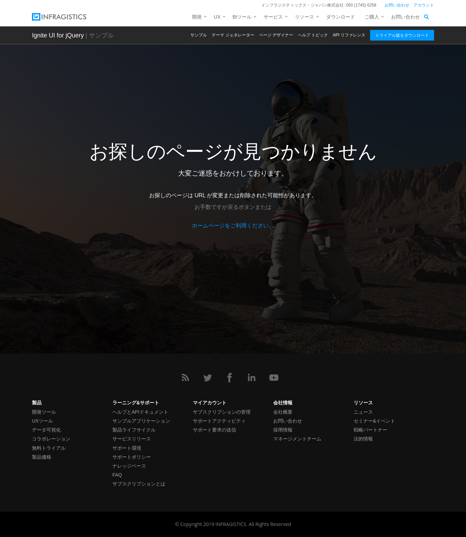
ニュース (363, 412)
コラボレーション (51, 438)
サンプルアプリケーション (141, 421)
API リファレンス (349, 35)
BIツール (242, 17)
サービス (273, 17)
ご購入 (372, 17)
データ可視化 (46, 430)
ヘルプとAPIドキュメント (140, 412)
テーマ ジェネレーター (233, 35)
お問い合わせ (397, 5)
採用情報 (282, 430)
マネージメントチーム (297, 438)
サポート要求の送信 (214, 430)
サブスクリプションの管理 (222, 412)
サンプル (198, 35)
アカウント (423, 5)
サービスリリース (131, 438)
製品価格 (41, 457)
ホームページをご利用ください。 (233, 225)
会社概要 (282, 412)
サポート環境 (126, 448)
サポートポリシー (131, 457)
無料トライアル (49, 448)
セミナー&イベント (374, 421)
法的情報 (363, 438)
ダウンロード (340, 17)
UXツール (42, 421)
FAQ (117, 475)
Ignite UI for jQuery (58, 35)
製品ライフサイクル (134, 430)
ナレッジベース (129, 466)
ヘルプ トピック (313, 35)
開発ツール (44, 412)
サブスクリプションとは (138, 483)
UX (217, 17)
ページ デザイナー (276, 35)
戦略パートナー (370, 430)
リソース (304, 17)
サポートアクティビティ (219, 421)
